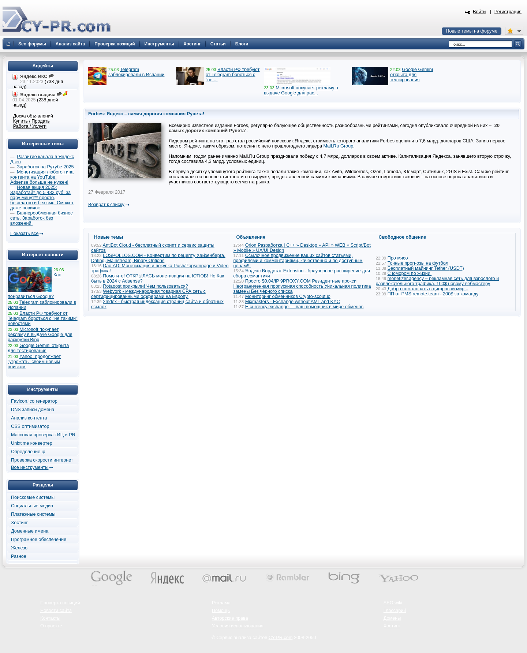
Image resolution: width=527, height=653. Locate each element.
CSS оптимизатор (30, 426)
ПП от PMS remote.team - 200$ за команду (433, 293)
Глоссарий (395, 610)
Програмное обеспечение (38, 539)
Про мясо (398, 258)
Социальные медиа (32, 505)
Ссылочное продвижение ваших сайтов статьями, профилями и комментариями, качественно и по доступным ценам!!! (298, 260)
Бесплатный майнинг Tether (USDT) (426, 268)
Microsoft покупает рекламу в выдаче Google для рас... (301, 90)
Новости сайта (56, 610)
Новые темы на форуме (471, 31)
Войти (479, 11)
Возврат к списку (106, 204)
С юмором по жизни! (410, 273)
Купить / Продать (31, 121)
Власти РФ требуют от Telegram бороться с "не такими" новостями (43, 318)
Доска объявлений (33, 116)
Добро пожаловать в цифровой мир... (428, 288)
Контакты (50, 618)
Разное (18, 556)
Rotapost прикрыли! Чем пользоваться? (145, 286)
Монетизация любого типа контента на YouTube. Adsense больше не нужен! (42, 177)
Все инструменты (29, 467)
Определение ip (28, 451)
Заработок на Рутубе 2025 (45, 166)
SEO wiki (393, 602)
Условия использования (238, 625)
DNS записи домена (32, 409)
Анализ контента (29, 418)
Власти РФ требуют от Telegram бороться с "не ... (232, 74)
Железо (19, 548)
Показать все (24, 233)
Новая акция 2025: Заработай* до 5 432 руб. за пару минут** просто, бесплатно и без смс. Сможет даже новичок (42, 197)
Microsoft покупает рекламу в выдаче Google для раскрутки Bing (40, 334)
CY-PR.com (281, 637)
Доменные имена (29, 531)
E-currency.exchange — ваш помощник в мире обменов (304, 306)
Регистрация (508, 11)
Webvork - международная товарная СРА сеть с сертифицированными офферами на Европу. (148, 294)
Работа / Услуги (29, 126)
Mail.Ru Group (339, 146)
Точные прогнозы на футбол (418, 263)
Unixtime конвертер (31, 443)
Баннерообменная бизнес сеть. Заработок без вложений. (41, 218)
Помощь (221, 610)
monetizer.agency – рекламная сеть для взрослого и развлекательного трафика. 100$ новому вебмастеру (437, 281)
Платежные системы (33, 514)
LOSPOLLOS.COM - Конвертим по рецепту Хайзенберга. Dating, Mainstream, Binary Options (158, 258)
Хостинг (19, 522)
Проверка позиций (60, 602)
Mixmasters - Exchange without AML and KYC (292, 301)
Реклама (221, 602)
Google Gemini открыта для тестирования (411, 74)
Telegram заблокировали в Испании (136, 72)
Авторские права (230, 618)
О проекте (51, 625)
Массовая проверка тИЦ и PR (43, 434)
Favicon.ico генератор (34, 401)
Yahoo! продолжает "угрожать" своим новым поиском (34, 361)
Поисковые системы (33, 497)
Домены (392, 618)
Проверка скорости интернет (42, 460)
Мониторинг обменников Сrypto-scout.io (287, 296)
